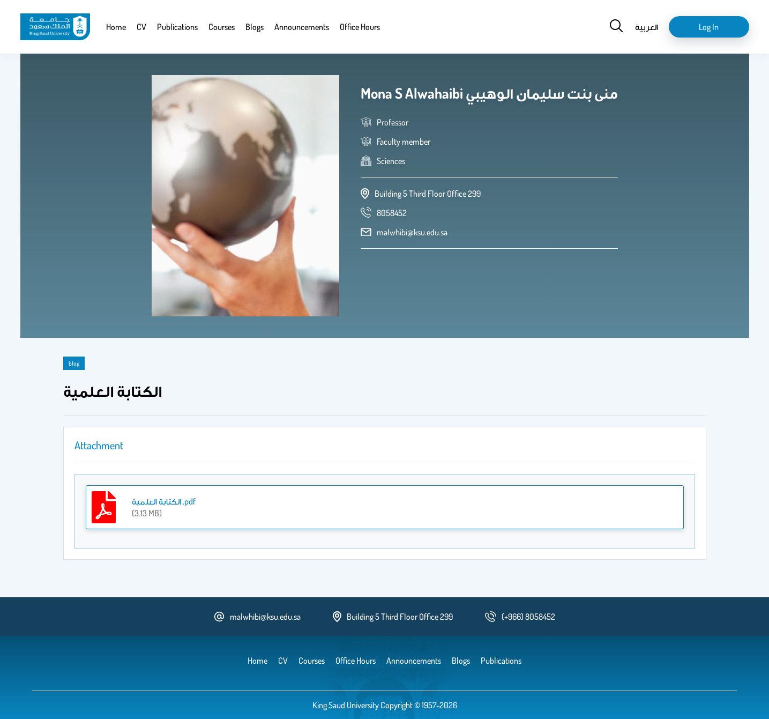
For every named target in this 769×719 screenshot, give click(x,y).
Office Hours (360, 26)
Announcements (301, 26)
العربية (646, 26)
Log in (709, 26)
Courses (221, 26)
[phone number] (392, 212)
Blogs (254, 26)
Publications (177, 26)
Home (116, 26)
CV (141, 26)
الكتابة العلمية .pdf (164, 501)
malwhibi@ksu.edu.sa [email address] (412, 232)
